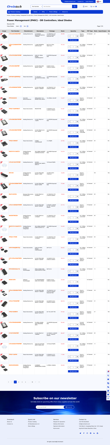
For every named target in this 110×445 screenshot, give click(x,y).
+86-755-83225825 (84, 421)
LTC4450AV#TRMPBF (15, 343)
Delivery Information (58, 424)
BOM (85, 6)
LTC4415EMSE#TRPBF (15, 291)
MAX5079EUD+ (13, 215)
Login (87, 1)
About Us (65, 12)
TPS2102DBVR (13, 311)
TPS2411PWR (13, 237)
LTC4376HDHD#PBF (15, 322)
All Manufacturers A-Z (33, 424)
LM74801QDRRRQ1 (15, 76)
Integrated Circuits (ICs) (27, 15)
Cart (93, 6)
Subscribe (69, 407)
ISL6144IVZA (13, 194)
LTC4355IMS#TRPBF (15, 87)
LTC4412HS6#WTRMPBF (15, 45)
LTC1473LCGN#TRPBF (15, 259)
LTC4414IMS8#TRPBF (15, 205)
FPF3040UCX (13, 98)
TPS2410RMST (13, 140)
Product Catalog (14, 12)
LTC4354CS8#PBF (14, 66)
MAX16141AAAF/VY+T (15, 227)
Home (35, 12)
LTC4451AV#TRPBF (15, 162)
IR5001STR (12, 279)
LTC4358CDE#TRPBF (15, 119)
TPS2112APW (13, 354)
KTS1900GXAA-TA (14, 269)
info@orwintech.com (70, 1)
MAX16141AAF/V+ (14, 151)
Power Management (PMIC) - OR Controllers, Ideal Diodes (49, 15)
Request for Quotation (59, 421)
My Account (56, 428)
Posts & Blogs (53, 12)
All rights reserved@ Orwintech (55, 441)
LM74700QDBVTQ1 (14, 247)
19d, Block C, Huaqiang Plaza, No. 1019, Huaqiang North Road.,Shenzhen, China (91, 427)
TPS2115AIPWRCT (14, 108)
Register (91, 1)
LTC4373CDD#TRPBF (15, 55)
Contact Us (80, 1)
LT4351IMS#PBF (14, 333)
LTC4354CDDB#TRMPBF (15, 184)
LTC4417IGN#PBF (14, 301)
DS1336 (11, 173)
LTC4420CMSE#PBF (15, 34)
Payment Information (58, 426)
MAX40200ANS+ (14, 365)
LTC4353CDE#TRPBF (15, 130)
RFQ (43, 12)
